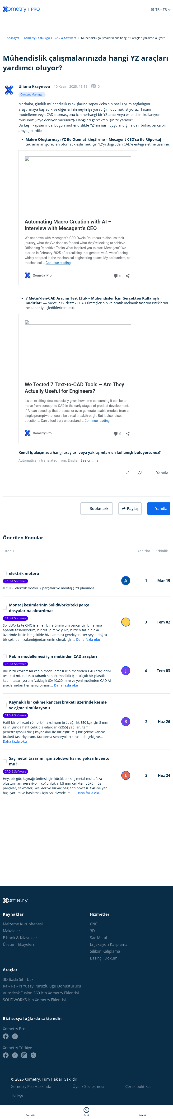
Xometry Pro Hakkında (31, 1086)
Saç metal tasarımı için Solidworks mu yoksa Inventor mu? (57, 761)
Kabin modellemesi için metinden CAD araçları (50, 656)
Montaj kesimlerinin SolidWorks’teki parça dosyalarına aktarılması (46, 607)
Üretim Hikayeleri (18, 944)
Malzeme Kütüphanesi (23, 924)
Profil (86, 1112)
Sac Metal (98, 937)
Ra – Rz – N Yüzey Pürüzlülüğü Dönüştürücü (42, 986)
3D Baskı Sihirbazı (18, 979)
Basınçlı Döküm (103, 958)
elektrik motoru (21, 573)
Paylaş (130, 508)
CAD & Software (65, 38)
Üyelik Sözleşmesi (88, 1086)
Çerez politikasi (138, 1086)
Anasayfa (13, 38)
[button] (97, 509)
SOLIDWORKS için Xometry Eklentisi (34, 999)
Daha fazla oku (88, 639)
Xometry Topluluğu (37, 38)
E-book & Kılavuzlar (20, 937)
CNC (94, 924)
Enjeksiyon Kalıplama (108, 944)
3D (92, 930)
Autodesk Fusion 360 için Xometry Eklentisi (41, 993)
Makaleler (11, 930)
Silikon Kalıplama (105, 951)
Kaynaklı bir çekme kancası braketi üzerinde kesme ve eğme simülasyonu (55, 705)
